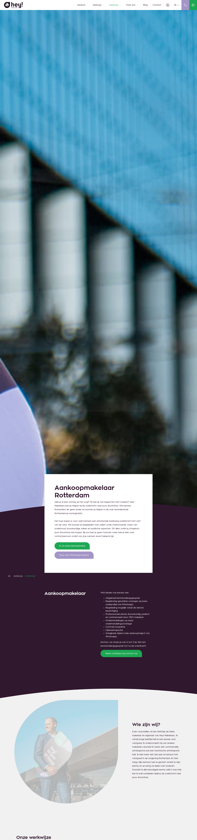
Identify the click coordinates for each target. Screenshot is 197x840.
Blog (145, 5)
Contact (157, 5)
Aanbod (82, 5)
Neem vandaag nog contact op (121, 653)
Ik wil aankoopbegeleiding (72, 546)
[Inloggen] (168, 5)
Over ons (132, 5)
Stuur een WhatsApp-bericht (74, 555)
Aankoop (115, 5)
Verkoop (98, 5)
